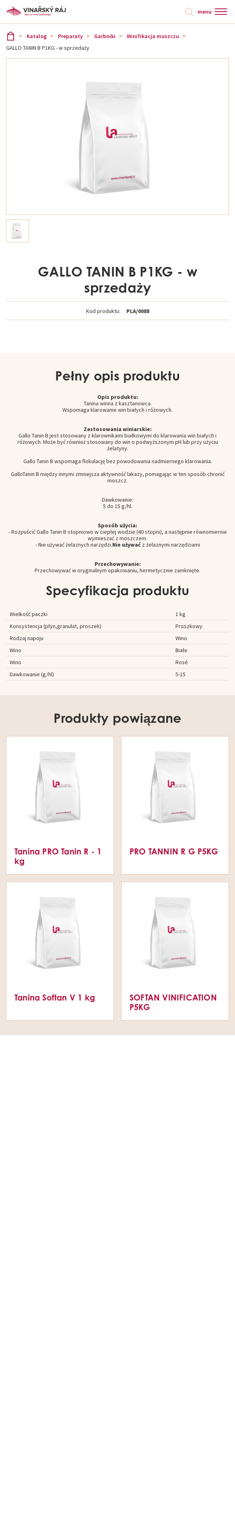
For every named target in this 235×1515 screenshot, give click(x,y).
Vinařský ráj (10, 36)
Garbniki (104, 36)
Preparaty (70, 36)
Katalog (37, 36)
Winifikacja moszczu (153, 36)
